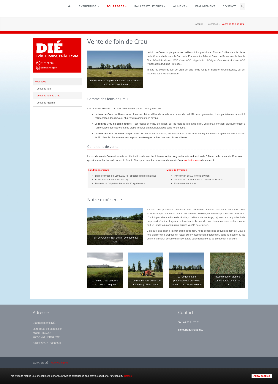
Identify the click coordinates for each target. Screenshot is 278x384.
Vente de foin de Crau (48, 95)
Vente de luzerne (46, 102)
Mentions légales (59, 362)
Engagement (205, 6)
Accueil (199, 24)
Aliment (180, 6)
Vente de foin (44, 88)
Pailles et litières (150, 6)
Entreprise (89, 6)
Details (128, 375)
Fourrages (117, 6)
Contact (229, 6)
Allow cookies (261, 375)
